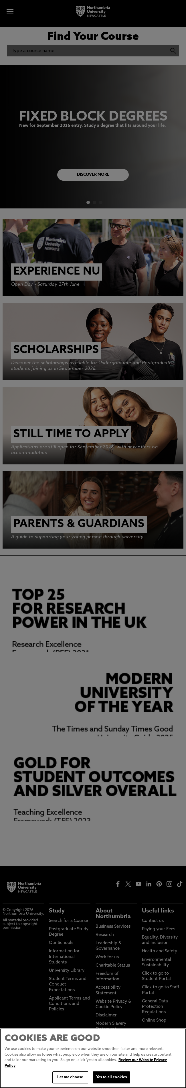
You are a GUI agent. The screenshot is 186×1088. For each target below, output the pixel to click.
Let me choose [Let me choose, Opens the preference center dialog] (70, 1078)
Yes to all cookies (111, 1078)
